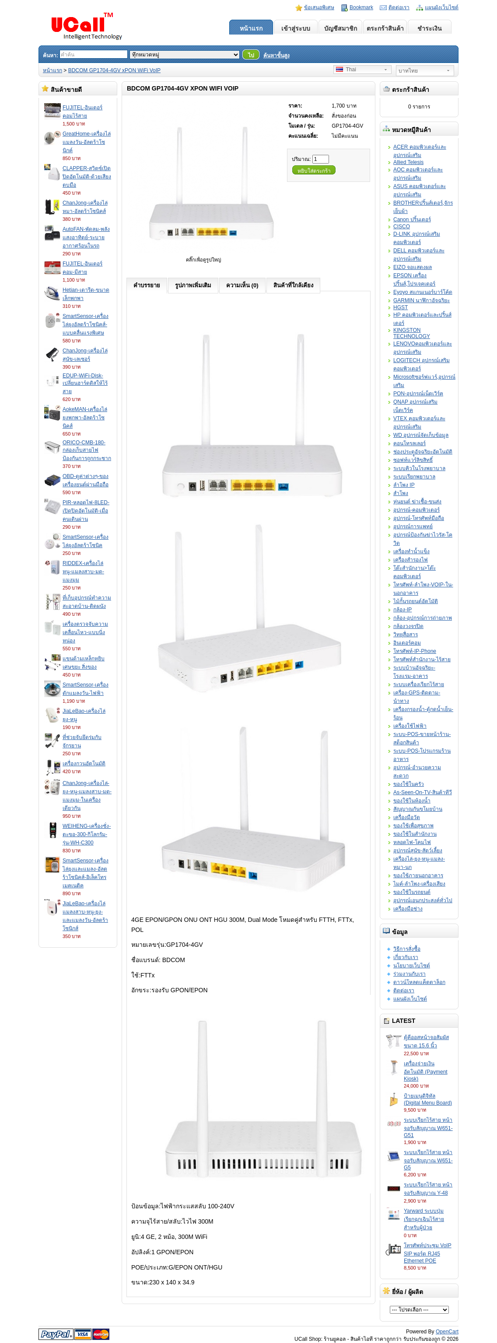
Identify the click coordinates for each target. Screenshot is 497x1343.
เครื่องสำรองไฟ (410, 560)
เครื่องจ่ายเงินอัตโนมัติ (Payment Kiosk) (426, 1071)
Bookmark (361, 7)
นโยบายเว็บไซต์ (411, 966)
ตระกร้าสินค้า (385, 28)
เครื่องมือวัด (406, 817)
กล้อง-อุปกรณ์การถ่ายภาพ (422, 618)
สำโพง (400, 493)
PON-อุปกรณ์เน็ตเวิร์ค (418, 394)
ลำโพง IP (404, 485)
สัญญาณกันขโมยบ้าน (417, 809)
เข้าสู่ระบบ (295, 28)
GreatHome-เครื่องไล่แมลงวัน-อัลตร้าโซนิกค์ (87, 142)
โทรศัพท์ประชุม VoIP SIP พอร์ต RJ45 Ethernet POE (428, 1253)
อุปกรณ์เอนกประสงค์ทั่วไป (422, 900)
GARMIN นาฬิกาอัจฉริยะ (421, 300)
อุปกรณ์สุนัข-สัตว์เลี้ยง (417, 851)
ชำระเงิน (429, 28)
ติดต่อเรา (399, 7)
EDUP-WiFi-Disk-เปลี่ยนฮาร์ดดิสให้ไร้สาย (85, 383)
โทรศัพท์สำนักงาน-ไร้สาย (422, 659)
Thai (346, 69)
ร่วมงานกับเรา (409, 974)
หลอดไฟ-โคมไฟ (412, 842)
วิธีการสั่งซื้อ (406, 949)
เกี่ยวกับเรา (405, 957)
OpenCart (447, 1332)
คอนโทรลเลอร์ (409, 443)
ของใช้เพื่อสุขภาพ (413, 826)
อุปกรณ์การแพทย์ (413, 526)
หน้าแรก (251, 28)
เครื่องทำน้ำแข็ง (411, 551)
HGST (400, 307)
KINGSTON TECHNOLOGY (411, 333)
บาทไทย (408, 71)
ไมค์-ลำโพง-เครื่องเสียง (419, 884)
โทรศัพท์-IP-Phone (414, 651)
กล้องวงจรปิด (408, 626)
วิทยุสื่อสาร (405, 634)
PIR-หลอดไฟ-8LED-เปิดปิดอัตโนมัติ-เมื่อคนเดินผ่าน (86, 510)
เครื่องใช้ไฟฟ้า (410, 726)
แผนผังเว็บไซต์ (441, 7)
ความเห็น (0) (242, 285)
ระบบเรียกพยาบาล (414, 477)
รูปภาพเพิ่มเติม (193, 285)
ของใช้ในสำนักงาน (415, 834)
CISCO (401, 226)
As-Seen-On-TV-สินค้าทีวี (422, 792)
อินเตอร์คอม (407, 643)
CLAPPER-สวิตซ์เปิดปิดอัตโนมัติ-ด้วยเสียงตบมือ (87, 176)
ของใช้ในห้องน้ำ (411, 801)
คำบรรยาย (146, 285)
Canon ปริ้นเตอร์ (412, 219)
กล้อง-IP (402, 610)
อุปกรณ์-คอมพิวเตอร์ (416, 510)
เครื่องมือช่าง (408, 909)
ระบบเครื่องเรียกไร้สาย (418, 684)
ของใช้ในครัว (408, 784)
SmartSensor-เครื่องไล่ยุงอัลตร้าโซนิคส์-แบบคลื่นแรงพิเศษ (85, 324)
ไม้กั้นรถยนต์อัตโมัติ (415, 601)
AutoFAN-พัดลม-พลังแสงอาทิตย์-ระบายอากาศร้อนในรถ (86, 237)
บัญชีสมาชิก (340, 28)
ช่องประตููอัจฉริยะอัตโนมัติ (422, 452)
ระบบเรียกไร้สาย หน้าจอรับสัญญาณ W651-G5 (428, 1160)
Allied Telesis (408, 162)
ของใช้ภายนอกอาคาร (418, 875)
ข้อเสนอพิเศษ (319, 7)
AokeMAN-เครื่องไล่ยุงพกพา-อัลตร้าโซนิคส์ (85, 417)
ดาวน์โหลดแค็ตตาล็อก (419, 982)
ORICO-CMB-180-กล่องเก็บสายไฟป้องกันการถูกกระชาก (87, 450)
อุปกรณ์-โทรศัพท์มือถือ (418, 518)
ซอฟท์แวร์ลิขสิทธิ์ (413, 460)
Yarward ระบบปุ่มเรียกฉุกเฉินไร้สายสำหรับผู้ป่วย (424, 1219)
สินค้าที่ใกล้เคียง (293, 285)
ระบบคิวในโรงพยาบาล (419, 468)
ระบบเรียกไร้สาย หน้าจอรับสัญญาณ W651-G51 (428, 1127)
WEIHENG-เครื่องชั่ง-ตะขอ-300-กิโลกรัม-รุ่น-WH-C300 (87, 834)
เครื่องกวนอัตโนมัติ (84, 763)
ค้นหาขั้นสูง (276, 55)
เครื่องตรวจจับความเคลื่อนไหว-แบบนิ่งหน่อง (85, 632)
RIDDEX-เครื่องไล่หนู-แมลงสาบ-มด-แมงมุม (83, 571)
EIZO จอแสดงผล (412, 267)
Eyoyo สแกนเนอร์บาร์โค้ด (422, 292)
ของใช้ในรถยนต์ (411, 892)
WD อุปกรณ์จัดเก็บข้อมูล (420, 435)
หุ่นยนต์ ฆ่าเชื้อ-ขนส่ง (417, 502)
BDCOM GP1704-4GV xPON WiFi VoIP (114, 70)
